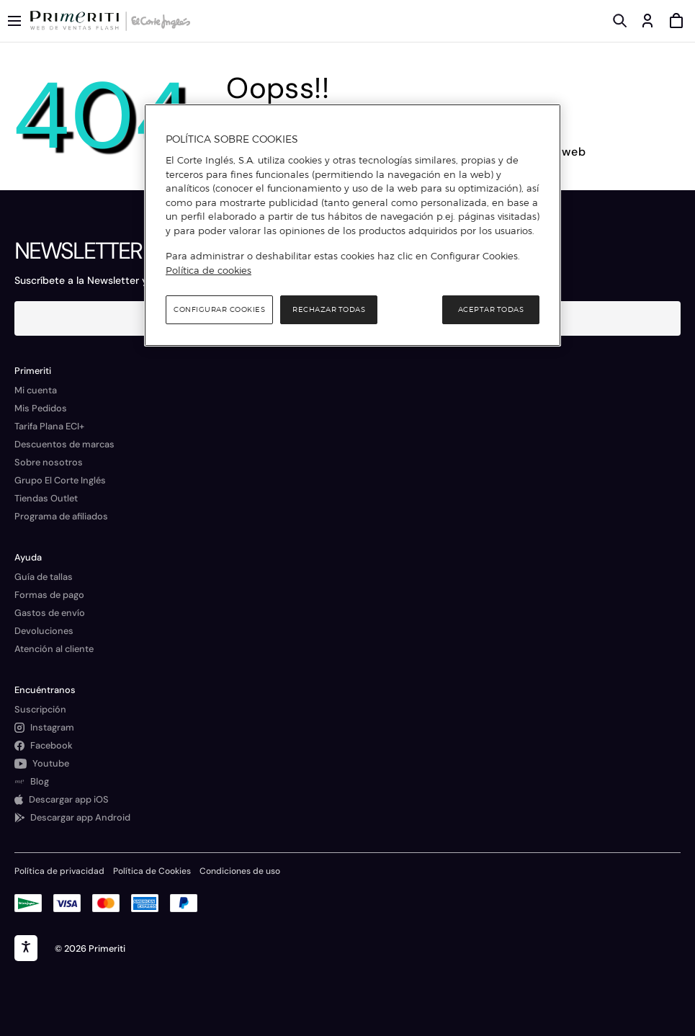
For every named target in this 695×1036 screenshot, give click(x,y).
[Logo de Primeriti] (77, 21)
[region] (352, 225)
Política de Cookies (152, 871)
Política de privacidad (59, 871)
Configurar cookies (219, 309)
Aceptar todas (491, 309)
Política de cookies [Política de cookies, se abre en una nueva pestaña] (208, 270)
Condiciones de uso (239, 871)
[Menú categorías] (14, 21)
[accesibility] (25, 948)
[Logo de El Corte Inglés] (158, 21)
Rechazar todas (328, 309)
